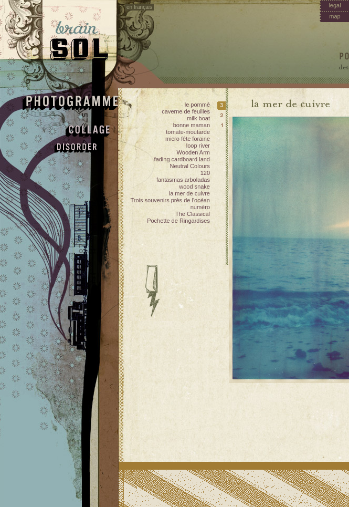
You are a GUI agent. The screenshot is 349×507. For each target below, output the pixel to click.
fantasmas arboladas (183, 180)
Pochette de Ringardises (178, 221)
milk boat (198, 118)
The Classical (192, 214)
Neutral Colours (190, 166)
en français (139, 7)
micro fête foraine (187, 139)
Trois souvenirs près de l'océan (170, 200)
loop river (198, 145)
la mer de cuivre (189, 193)
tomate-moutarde (188, 132)
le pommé (197, 104)
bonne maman (191, 125)
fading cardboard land (182, 159)
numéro (200, 207)
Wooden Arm (193, 152)
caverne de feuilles (186, 111)
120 (205, 173)
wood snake (194, 186)
